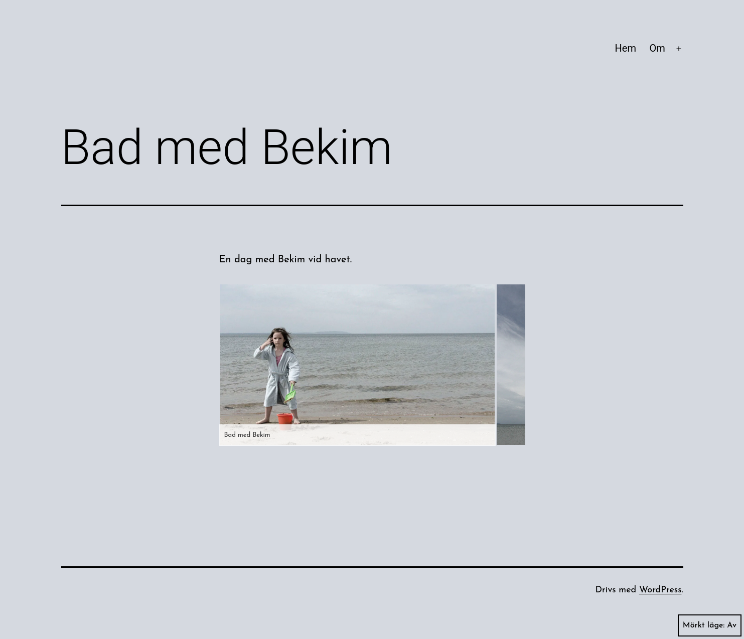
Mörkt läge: (709, 625)
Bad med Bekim (247, 435)
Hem (625, 48)
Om (657, 48)
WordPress (660, 590)
